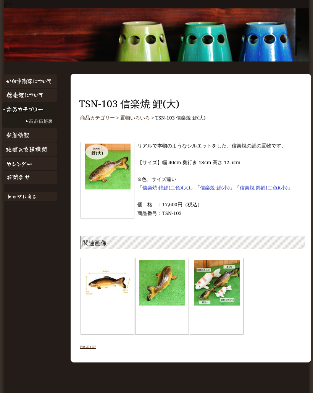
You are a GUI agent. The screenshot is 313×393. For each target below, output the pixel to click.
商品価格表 (29, 122)
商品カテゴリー (29, 109)
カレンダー (29, 163)
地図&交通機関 (29, 149)
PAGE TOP (88, 347)
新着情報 (29, 135)
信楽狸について (29, 95)
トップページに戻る (29, 196)
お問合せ (29, 177)
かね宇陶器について (29, 81)
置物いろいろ (135, 117)
